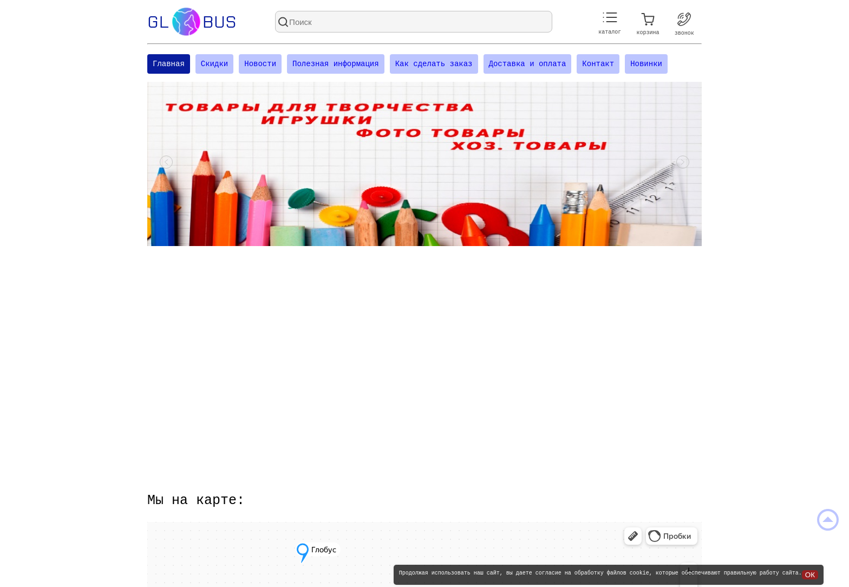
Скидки (214, 65)
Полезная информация (335, 65)
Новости (260, 65)
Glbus (192, 21)
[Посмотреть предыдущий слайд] (166, 165)
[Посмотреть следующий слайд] (682, 165)
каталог (609, 23)
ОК (810, 575)
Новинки (646, 65)
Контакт (598, 65)
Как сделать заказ (434, 65)
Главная (169, 65)
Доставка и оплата (527, 65)
